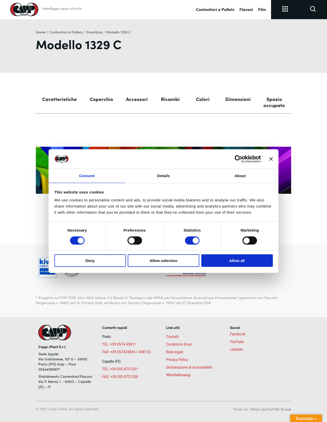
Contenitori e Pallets (215, 9)
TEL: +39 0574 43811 (119, 344)
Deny (90, 261)
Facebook (238, 334)
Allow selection (163, 261)
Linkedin (236, 349)
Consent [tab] (87, 175)
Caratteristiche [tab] (59, 99)
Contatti (172, 337)
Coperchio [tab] (101, 99)
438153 (144, 352)
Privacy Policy (177, 360)
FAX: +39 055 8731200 (120, 377)
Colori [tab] (202, 99)
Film (262, 9)
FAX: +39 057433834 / (120, 352)
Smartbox (94, 32)
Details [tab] (163, 175)
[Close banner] (271, 159)
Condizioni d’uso (179, 344)
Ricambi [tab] (170, 99)
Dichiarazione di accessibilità (189, 367)
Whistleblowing (178, 375)
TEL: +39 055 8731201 (120, 369)
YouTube (237, 342)
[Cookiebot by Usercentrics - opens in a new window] (238, 159)
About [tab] (240, 175)
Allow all (237, 261)
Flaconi (246, 9)
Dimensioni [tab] (238, 99)
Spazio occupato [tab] (274, 102)
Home (40, 32)
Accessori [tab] (137, 99)
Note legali (174, 352)
